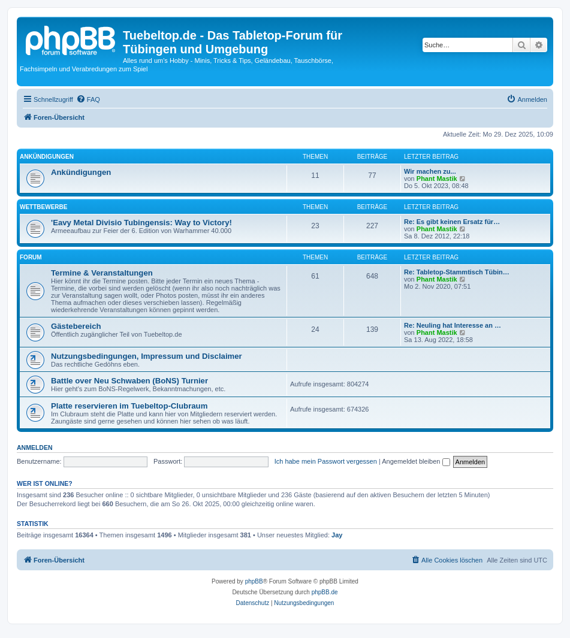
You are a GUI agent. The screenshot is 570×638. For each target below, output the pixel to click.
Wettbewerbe (43, 207)
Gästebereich (76, 326)
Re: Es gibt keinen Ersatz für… (452, 221)
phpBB (254, 581)
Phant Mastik (437, 178)
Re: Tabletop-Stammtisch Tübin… (456, 272)
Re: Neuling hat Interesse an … (452, 325)
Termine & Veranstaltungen (102, 272)
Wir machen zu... (430, 171)
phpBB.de (325, 592)
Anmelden (35, 447)
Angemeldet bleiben (416, 461)
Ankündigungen (47, 156)
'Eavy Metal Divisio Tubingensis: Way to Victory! (141, 222)
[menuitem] (88, 99)
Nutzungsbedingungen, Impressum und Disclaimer (146, 356)
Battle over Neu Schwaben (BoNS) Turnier (129, 380)
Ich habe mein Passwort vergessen (326, 461)
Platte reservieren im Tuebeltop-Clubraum (129, 405)
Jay (336, 535)
